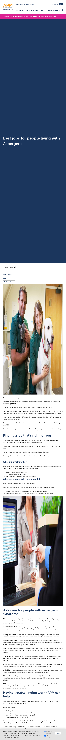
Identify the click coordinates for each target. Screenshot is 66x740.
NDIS (36, 10)
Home (17, 4)
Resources (19, 16)
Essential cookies (49, 732)
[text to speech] (9, 267)
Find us (27, 4)
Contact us (22, 4)
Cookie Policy (16, 737)
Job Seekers (20, 10)
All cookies (48, 737)
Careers (32, 4)
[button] (62, 10)
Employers (30, 10)
